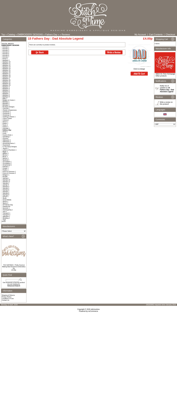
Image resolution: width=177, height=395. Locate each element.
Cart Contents (156, 34)
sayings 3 (5, 185)
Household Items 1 (8, 143)
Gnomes (5, 138)
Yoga (4, 220)
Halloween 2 (6, 141)
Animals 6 (5, 55)
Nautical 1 (5, 160)
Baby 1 (4, 98)
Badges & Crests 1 (8, 100)
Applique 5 (6, 90)
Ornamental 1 (7, 165)
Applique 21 (6, 82)
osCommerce (93, 311)
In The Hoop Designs (9, 146)
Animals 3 (5, 50)
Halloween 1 (6, 140)
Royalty (5, 176)
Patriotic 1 (5, 166)
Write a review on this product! (166, 103)
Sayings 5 (5, 188)
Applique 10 (6, 62)
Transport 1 (6, 213)
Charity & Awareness (9, 110)
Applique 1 (6, 60)
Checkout (170, 34)
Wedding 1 (6, 218)
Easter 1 (5, 123)
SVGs (4, 221)
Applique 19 (6, 77)
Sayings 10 (6, 180)
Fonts (4, 133)
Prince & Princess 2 (9, 173)
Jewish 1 (5, 148)
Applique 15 (6, 70)
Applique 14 (6, 68)
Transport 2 (6, 215)
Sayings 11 (6, 181)
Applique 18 (6, 75)
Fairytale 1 (6, 128)
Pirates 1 (5, 170)
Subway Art (6, 206)
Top (3, 34)
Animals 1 (5, 47)
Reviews (66, 34)
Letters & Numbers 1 (9, 150)
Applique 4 (6, 88)
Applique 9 (6, 97)
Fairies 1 (5, 127)
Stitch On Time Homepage (165, 74)
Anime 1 (5, 58)
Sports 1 (5, 201)
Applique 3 (6, 87)
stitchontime (95, 309)
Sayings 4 (5, 186)
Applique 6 (6, 92)
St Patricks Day (7, 205)
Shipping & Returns (8, 295)
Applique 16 (6, 72)
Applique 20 (6, 80)
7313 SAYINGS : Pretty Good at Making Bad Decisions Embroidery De (13, 266)
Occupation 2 (6, 163)
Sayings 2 (5, 183)
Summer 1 (6, 208)
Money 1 (5, 155)
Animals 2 (5, 48)
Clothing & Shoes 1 (8, 117)
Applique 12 (6, 65)
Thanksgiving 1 (7, 210)
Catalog (11, 34)
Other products (161, 76)
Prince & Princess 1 (9, 171)
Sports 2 (5, 203)
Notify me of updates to (167, 89)
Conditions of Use (8, 298)
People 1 (5, 168)
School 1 (5, 196)
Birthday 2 (5, 103)
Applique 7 (6, 93)
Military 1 (5, 153)
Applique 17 (6, 73)
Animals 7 (5, 57)
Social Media (6, 200)
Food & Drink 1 (7, 135)
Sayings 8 (5, 193)
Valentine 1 (6, 216)
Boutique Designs (8, 107)
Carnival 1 (5, 108)
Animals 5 (5, 53)
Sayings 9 (5, 195)
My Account (140, 34)
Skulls (4, 198)
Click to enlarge (139, 68)
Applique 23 (6, 85)
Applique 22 (6, 83)
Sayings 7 (5, 191)
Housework (6, 145)
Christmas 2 (6, 113)
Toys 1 (4, 211)
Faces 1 (5, 125)
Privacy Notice (6, 297)
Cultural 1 (5, 120)
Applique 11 (6, 63)
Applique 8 (6, 95)
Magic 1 (5, 151)
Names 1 (5, 158)
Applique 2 (6, 78)
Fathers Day (51, 34)
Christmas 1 (6, 112)
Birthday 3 (5, 105)
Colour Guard (7, 118)
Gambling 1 (6, 136)
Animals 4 (5, 52)
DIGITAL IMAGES (8, 43)
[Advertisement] (88, 336)
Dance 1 (5, 122)
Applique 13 (6, 67)
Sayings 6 (5, 190)
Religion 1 (5, 175)
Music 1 (5, 156)
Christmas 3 (6, 115)
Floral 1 (5, 131)
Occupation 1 (6, 161)
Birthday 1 (5, 102)
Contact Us (5, 300)
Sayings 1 (5, 178)
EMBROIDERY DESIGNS (30, 34)
